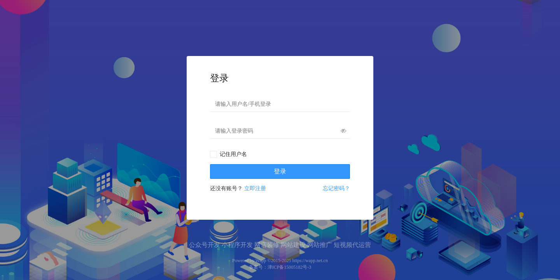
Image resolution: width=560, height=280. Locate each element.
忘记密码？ (336, 188)
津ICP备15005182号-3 (290, 267)
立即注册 (255, 188)
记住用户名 (233, 154)
